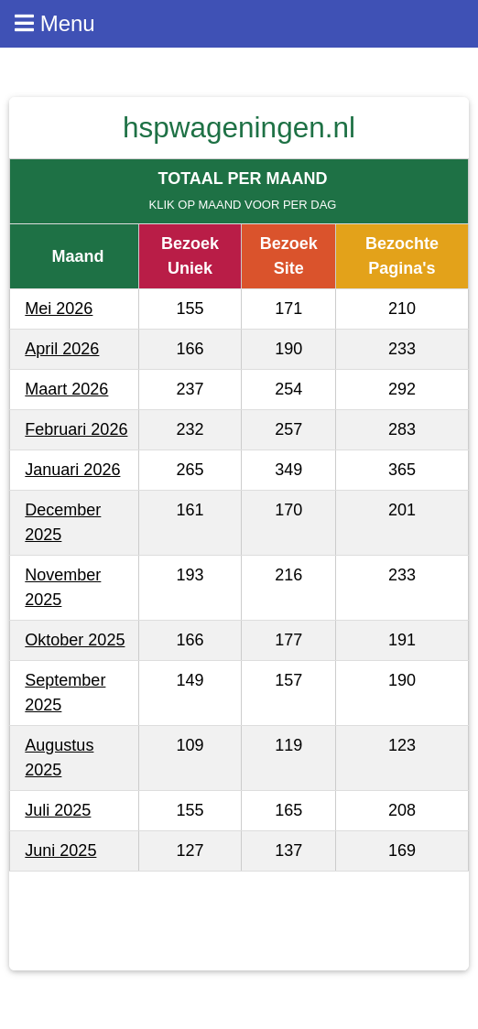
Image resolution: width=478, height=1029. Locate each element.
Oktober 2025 (75, 640)
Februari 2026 (76, 429)
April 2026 (62, 349)
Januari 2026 (72, 469)
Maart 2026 (66, 389)
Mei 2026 (58, 308)
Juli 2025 (58, 810)
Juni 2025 (60, 850)
